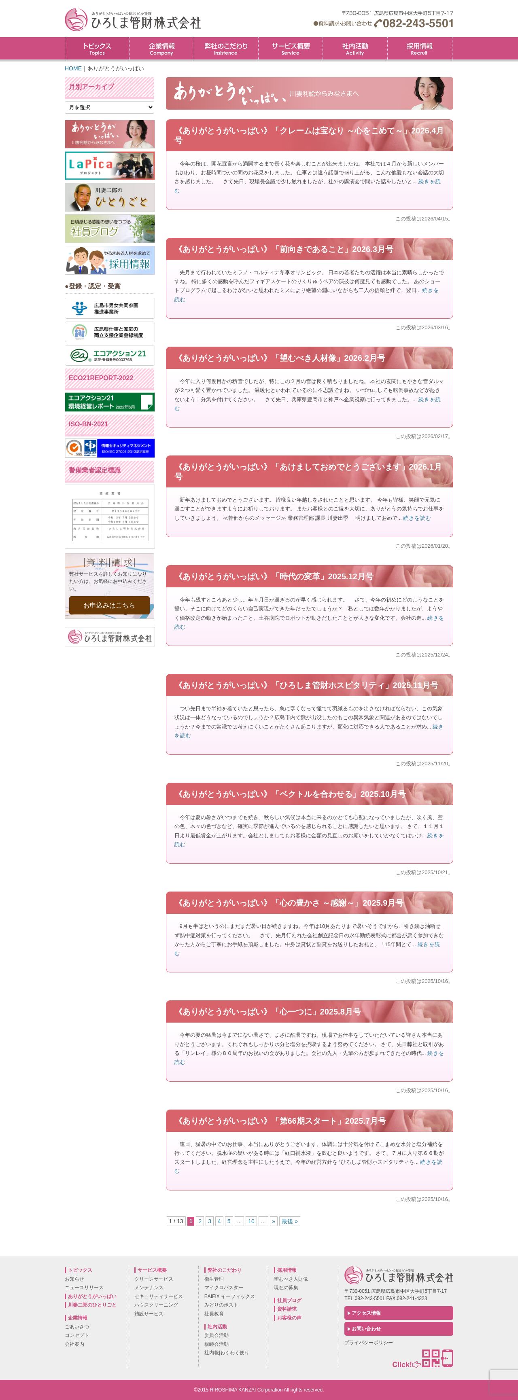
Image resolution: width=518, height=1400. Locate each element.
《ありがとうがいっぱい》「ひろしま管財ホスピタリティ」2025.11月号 (306, 685)
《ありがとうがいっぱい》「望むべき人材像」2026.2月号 (279, 358)
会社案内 (74, 1344)
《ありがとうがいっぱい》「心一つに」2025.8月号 (267, 1011)
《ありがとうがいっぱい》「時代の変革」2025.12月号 (274, 576)
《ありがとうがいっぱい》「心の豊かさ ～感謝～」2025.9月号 (289, 902)
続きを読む (417, 518)
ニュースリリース (84, 1287)
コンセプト (77, 1335)
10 (251, 1221)
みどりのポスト (221, 1305)
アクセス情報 (366, 1313)
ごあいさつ (77, 1327)
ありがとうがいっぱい (92, 1296)
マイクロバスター (223, 1287)
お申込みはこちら (109, 605)
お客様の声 (289, 1318)
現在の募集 (286, 1287)
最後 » (290, 1221)
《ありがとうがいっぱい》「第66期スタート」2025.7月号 (280, 1120)
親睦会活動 (216, 1344)
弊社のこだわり (226, 48)
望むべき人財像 (291, 1279)
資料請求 (287, 1309)
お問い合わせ (366, 1329)
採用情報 (287, 1270)
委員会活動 (216, 1335)
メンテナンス (148, 1287)
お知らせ (74, 1279)
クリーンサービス (153, 1279)
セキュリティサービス (158, 1296)
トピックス (97, 48)
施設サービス (148, 1314)
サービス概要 (290, 48)
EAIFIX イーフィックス (229, 1296)
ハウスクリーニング (156, 1305)
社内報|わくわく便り (226, 1353)
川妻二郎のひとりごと (92, 1305)
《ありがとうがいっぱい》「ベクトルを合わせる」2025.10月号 (290, 794)
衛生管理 (214, 1279)
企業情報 (161, 48)
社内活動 (355, 48)
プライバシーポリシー (368, 1342)
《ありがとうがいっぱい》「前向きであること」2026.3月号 (283, 249)
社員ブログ (289, 1300)
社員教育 (214, 1314)
